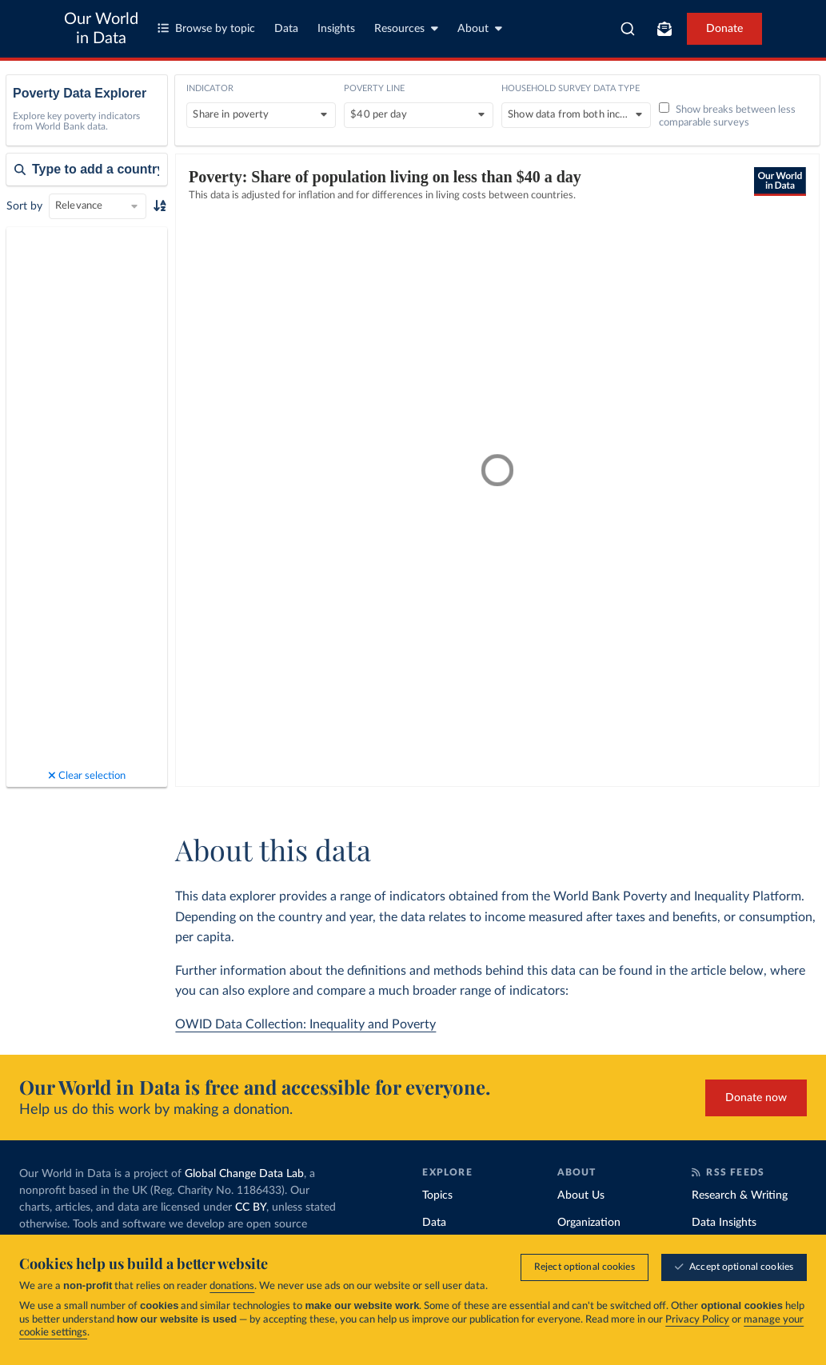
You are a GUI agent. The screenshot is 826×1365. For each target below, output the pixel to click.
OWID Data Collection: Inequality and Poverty (305, 1024)
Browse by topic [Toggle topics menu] (206, 28)
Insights (336, 28)
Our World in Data (101, 28)
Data (286, 28)
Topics (437, 1195)
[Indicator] (261, 115)
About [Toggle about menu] (479, 28)
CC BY (250, 1207)
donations (231, 1286)
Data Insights (724, 1222)
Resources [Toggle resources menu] (406, 28)
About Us (581, 1195)
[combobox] (627, 28)
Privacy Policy (697, 1320)
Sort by (24, 206)
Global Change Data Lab (244, 1173)
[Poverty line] (418, 115)
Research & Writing (740, 1195)
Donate (724, 28)
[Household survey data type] (576, 115)
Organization (588, 1222)
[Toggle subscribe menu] (664, 29)
